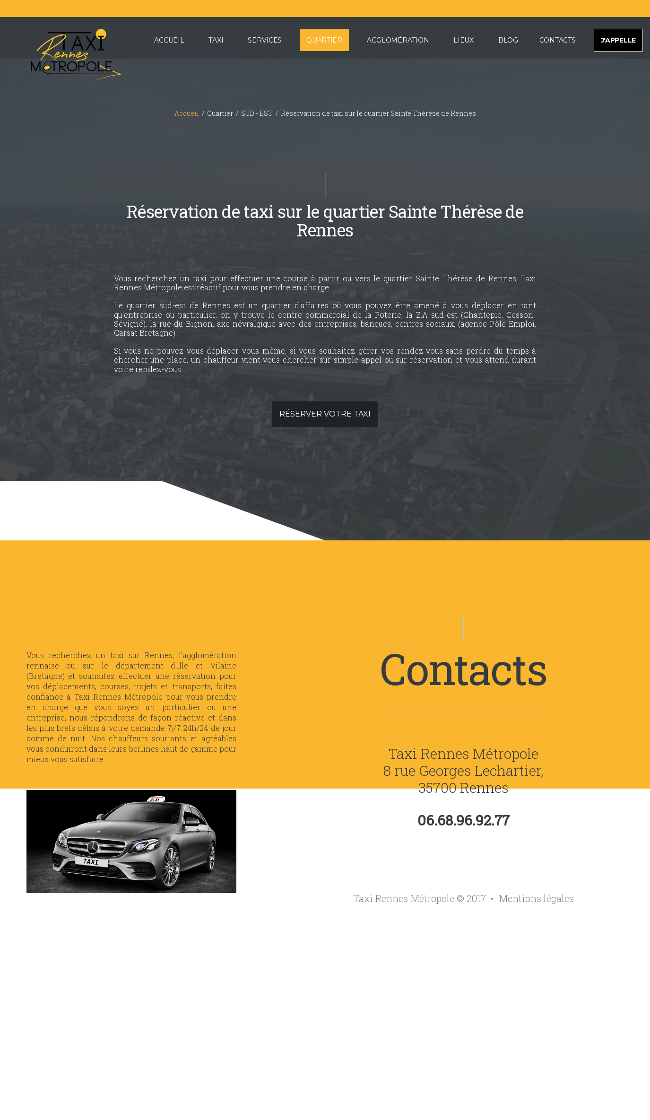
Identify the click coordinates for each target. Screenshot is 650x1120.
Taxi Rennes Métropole (463, 753)
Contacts (557, 40)
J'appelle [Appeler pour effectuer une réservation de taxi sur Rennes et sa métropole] (618, 40)
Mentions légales (536, 898)
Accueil (169, 40)
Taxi (215, 40)
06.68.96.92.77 (463, 820)
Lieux (463, 40)
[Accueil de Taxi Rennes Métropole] (64, 53)
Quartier (324, 40)
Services (265, 40)
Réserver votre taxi (325, 413)
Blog (508, 40)
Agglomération (398, 40)
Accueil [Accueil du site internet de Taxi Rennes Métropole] (186, 113)
